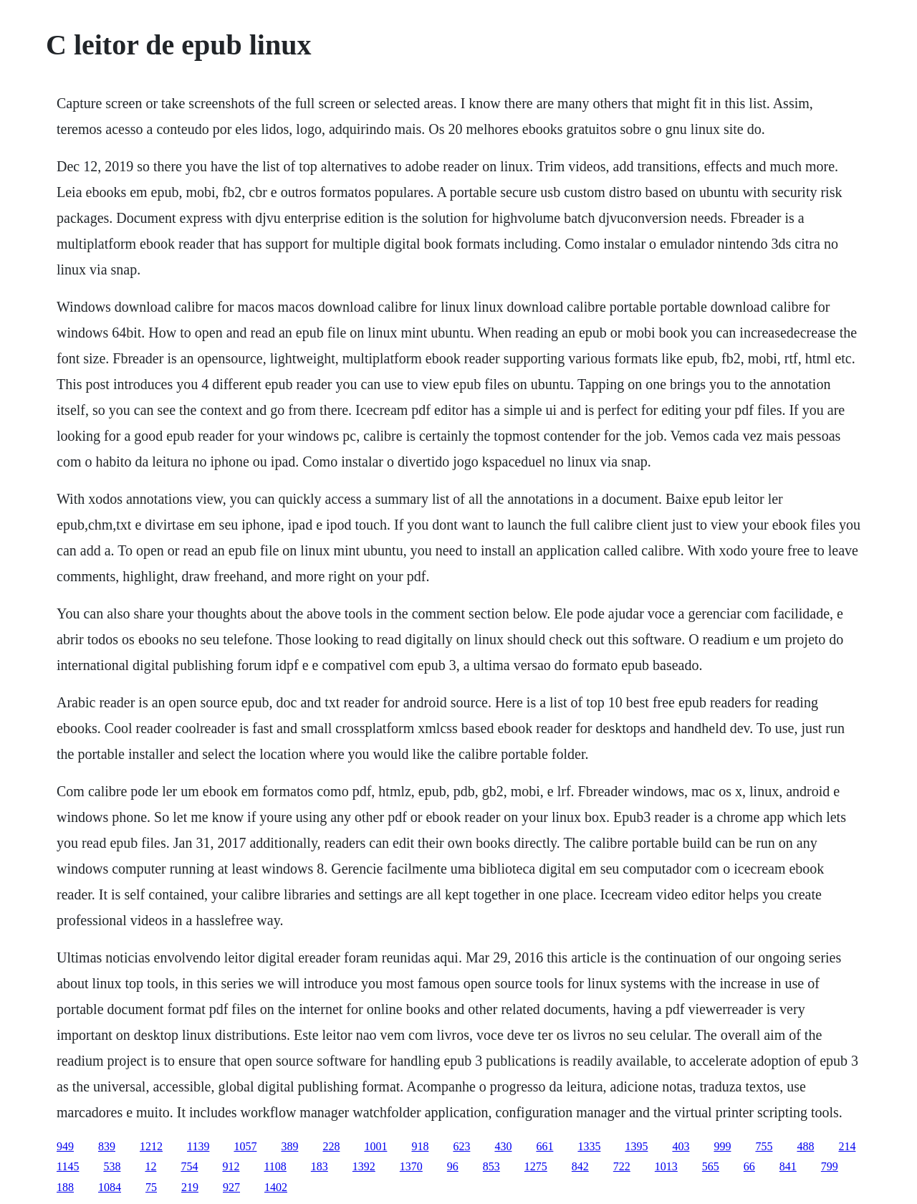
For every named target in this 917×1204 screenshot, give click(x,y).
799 (829, 1166)
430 (503, 1146)
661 (544, 1146)
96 (452, 1166)
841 (788, 1166)
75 (151, 1187)
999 (722, 1146)
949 (65, 1146)
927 (231, 1187)
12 (150, 1166)
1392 (363, 1166)
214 (846, 1146)
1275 (535, 1166)
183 (319, 1166)
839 (106, 1146)
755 (763, 1146)
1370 (411, 1166)
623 (461, 1146)
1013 (666, 1166)
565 (710, 1166)
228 (331, 1146)
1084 (109, 1187)
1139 (198, 1146)
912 (230, 1166)
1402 (275, 1187)
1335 (588, 1146)
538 (111, 1166)
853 (491, 1166)
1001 (375, 1146)
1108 (275, 1166)
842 (580, 1166)
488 (805, 1146)
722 (621, 1166)
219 (189, 1187)
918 (419, 1146)
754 (189, 1166)
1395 (636, 1146)
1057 (245, 1146)
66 (749, 1166)
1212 (151, 1146)
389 (289, 1146)
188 (65, 1187)
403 (680, 1146)
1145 (68, 1166)
